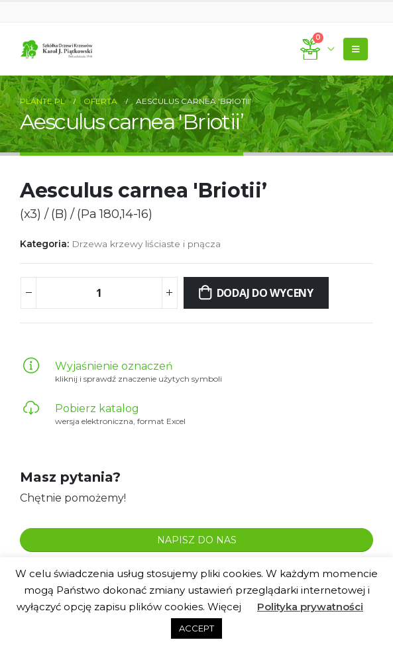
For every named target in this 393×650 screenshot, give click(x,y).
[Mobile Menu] (355, 49)
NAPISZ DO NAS (197, 540)
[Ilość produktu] (99, 293)
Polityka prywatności (310, 606)
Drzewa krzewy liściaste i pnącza (146, 244)
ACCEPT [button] (196, 628)
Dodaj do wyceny (265, 293)
